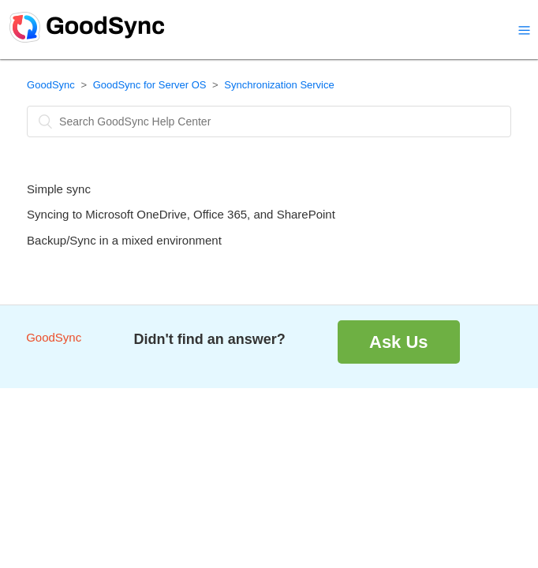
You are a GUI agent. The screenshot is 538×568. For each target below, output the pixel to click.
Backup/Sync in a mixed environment (124, 240)
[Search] (269, 121)
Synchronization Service (279, 85)
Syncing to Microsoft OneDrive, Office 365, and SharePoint (181, 214)
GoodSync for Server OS (150, 85)
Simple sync (59, 189)
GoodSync (51, 85)
